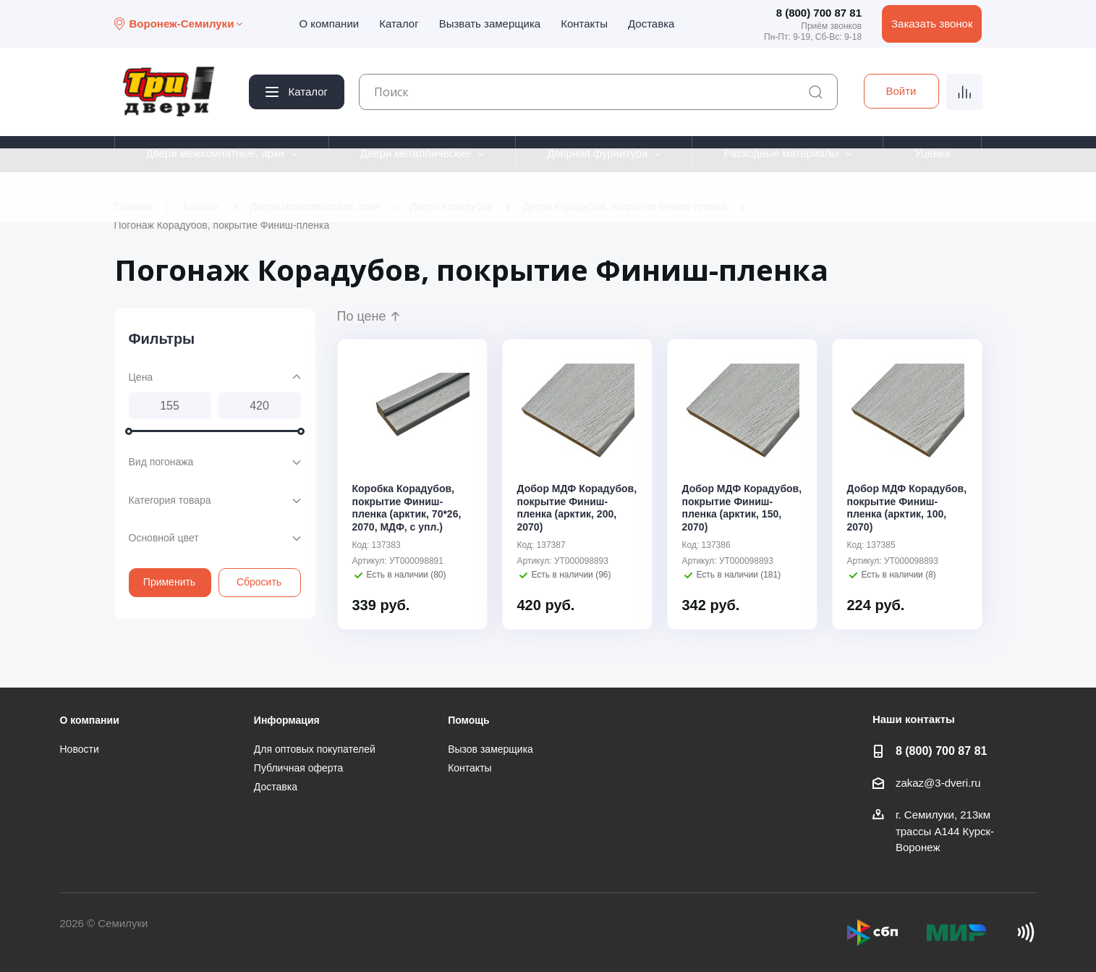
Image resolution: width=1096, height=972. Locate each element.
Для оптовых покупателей (314, 749)
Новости (79, 749)
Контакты (584, 23)
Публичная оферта (299, 768)
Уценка (932, 153)
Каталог (399, 23)
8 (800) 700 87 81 (819, 13)
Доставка (651, 23)
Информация (287, 720)
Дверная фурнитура (597, 153)
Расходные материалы (780, 153)
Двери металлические (415, 153)
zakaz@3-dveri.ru (938, 783)
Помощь (469, 720)
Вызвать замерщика (490, 23)
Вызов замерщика (490, 749)
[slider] (128, 431)
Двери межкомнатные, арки (214, 153)
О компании (329, 23)
